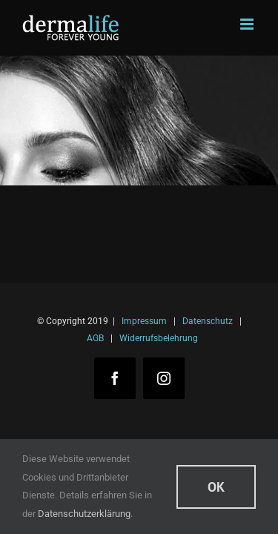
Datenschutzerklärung (84, 513)
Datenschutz (207, 321)
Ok (216, 486)
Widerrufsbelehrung (158, 338)
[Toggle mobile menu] (248, 24)
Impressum (144, 321)
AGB (95, 338)
